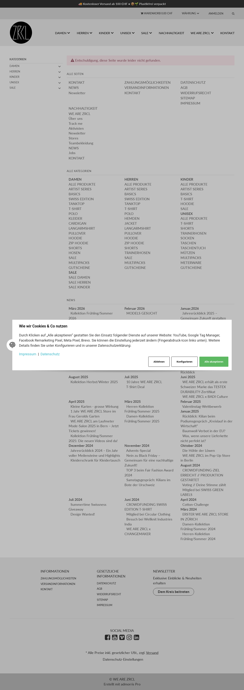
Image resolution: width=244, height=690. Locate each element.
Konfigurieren (184, 361)
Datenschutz (50, 354)
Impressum (28, 354)
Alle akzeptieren (213, 361)
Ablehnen (158, 361)
